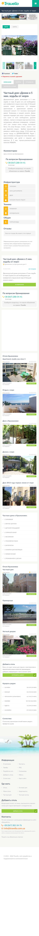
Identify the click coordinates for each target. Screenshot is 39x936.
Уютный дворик (9, 631)
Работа (21, 775)
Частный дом (8, 569)
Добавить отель (8, 775)
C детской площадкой (12, 528)
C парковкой (9, 519)
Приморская (8, 600)
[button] (32, 45)
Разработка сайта (8, 771)
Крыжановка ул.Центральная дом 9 (15, 264)
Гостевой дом (23, 787)
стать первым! (27, 233)
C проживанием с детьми (13, 558)
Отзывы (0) (29, 82)
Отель (5, 787)
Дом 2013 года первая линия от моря (18, 483)
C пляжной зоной (10, 532)
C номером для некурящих (13, 549)
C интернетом (9, 545)
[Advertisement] (19, 330)
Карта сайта (22, 778)
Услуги (18, 82)
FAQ (20, 767)
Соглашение (23, 771)
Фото (6, 26)
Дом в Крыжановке (11, 421)
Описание (7, 82)
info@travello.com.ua (14, 828)
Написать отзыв (10, 86)
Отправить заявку (18, 675)
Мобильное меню (35, 3)
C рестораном (9, 536)
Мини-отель (7, 791)
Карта (15, 26)
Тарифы (5, 767)
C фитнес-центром (11, 523)
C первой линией (10, 554)
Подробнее (31, 383)
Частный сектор (24, 795)
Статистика (6, 778)
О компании (7, 764)
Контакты (22, 764)
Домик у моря (8, 452)
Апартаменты (23, 791)
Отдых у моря (8, 390)
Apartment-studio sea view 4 (14, 359)
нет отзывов (32, 269)
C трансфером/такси (11, 541)
